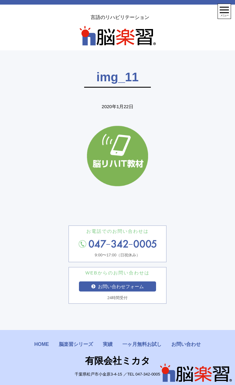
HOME (41, 344)
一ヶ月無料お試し (142, 344)
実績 (108, 344)
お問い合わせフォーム (117, 286)
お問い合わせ (186, 344)
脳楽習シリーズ (76, 344)
